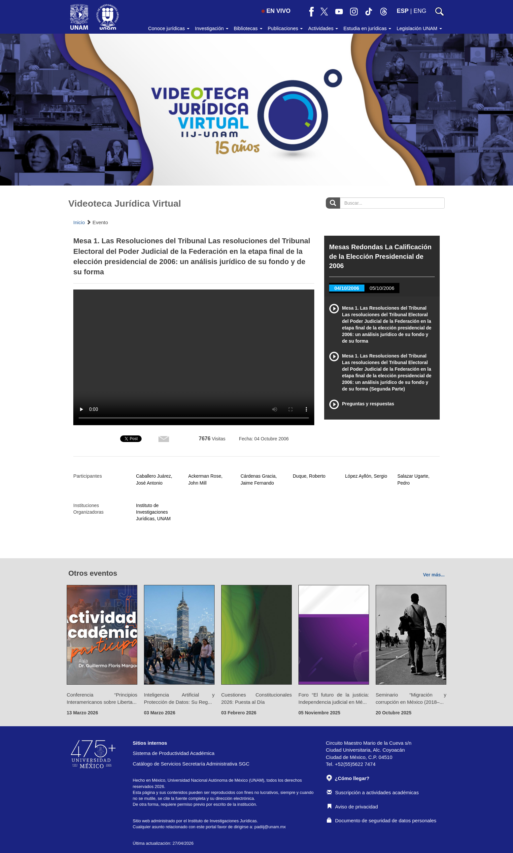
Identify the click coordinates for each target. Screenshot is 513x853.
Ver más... (434, 574)
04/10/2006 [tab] (346, 288)
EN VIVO (276, 11)
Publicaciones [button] (285, 28)
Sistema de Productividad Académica (174, 753)
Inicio (79, 222)
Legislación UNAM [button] (419, 28)
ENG (419, 11)
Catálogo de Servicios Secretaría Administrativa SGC (191, 764)
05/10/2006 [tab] (381, 288)
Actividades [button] (323, 28)
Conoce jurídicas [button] (168, 28)
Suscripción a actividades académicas (373, 792)
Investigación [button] (211, 28)
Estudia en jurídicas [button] (367, 28)
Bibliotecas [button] (248, 28)
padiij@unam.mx (270, 826)
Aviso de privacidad (352, 806)
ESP (403, 11)
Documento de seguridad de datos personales (381, 820)
